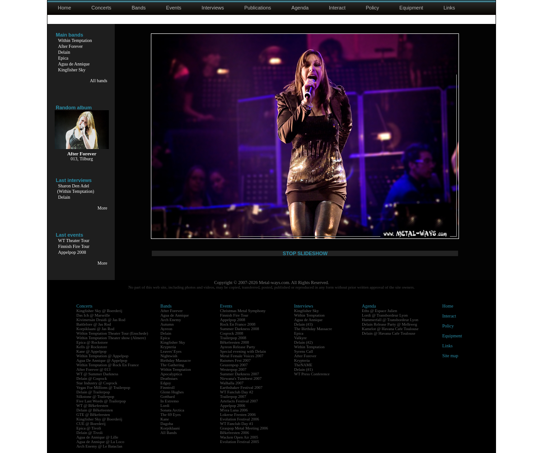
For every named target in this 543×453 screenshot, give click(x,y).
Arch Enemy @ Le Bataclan (99, 446)
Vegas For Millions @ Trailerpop (103, 387)
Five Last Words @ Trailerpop (101, 401)
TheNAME (303, 365)
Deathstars (169, 378)
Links (449, 7)
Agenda (300, 7)
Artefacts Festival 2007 (239, 401)
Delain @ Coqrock (91, 378)
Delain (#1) (303, 369)
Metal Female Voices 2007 (241, 356)
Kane (164, 419)
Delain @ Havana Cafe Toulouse (388, 333)
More (103, 207)
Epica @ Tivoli (88, 428)
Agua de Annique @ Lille (97, 437)
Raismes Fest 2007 (235, 360)
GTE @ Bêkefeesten (93, 414)
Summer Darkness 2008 (239, 329)
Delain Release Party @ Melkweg (389, 324)
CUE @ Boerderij (91, 423)
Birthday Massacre (175, 360)
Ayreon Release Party (237, 347)
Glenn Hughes (172, 392)
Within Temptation (75, 40)
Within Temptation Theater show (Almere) (111, 338)
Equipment (411, 7)
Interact (337, 7)
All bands (99, 80)
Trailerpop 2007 (233, 396)
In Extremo (169, 401)
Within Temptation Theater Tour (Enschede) (112, 333)
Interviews (212, 7)
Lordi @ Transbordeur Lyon (385, 315)
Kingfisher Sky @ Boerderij (99, 310)
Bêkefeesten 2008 (234, 342)
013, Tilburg (81, 158)
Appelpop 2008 (72, 252)
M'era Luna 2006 (234, 410)
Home (64, 7)
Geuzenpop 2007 (234, 365)
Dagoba (166, 423)
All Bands (168, 432)
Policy (372, 7)
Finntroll (167, 387)
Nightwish (169, 356)
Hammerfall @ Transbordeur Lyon (390, 320)
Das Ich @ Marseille (93, 315)
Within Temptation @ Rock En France (107, 365)
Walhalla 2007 (231, 383)
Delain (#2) (303, 342)
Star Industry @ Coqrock (96, 383)
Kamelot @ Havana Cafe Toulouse (390, 329)
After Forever (70, 46)
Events (174, 7)
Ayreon (166, 329)
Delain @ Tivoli (89, 432)
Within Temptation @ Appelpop (102, 356)
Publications (257, 7)
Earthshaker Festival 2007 (241, 387)
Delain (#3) (303, 324)
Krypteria (168, 347)
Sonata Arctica (172, 410)
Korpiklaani (170, 428)
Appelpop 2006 (232, 405)
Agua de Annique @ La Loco (100, 441)
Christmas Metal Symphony (243, 310)
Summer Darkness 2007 (239, 374)
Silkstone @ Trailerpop (95, 396)
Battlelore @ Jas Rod (93, 324)
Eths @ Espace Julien (379, 310)
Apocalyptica (171, 374)
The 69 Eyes (170, 414)
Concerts (101, 7)
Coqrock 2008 (231, 333)
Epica (63, 58)
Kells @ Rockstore (91, 347)
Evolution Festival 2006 (239, 419)
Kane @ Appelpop (91, 351)
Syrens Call (303, 351)
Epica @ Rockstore (92, 342)
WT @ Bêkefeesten (92, 405)
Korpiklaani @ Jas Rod (95, 329)
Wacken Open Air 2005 (239, 437)
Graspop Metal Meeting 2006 (244, 428)
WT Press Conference (312, 374)
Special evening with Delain (243, 351)
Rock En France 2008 (237, 324)
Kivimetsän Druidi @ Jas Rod (100, 320)
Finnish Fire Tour (74, 246)
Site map (450, 355)
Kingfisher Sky (72, 69)
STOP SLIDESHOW (305, 253)
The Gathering (172, 365)
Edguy (165, 383)
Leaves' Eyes (171, 351)
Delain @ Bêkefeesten (94, 410)
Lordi (164, 405)
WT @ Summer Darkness (97, 374)
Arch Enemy (170, 320)
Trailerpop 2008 (233, 338)
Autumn (167, 324)
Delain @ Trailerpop (93, 392)
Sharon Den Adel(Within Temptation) (75, 188)
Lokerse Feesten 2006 (238, 414)
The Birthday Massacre (313, 329)
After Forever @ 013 (93, 369)
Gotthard (167, 396)
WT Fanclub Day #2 (236, 392)
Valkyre (300, 338)
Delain (64, 52)
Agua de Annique (74, 63)
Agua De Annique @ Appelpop (101, 360)
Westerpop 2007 (233, 369)
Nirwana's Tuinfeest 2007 (241, 378)
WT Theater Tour (73, 240)
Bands (138, 7)
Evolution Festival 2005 (239, 441)
